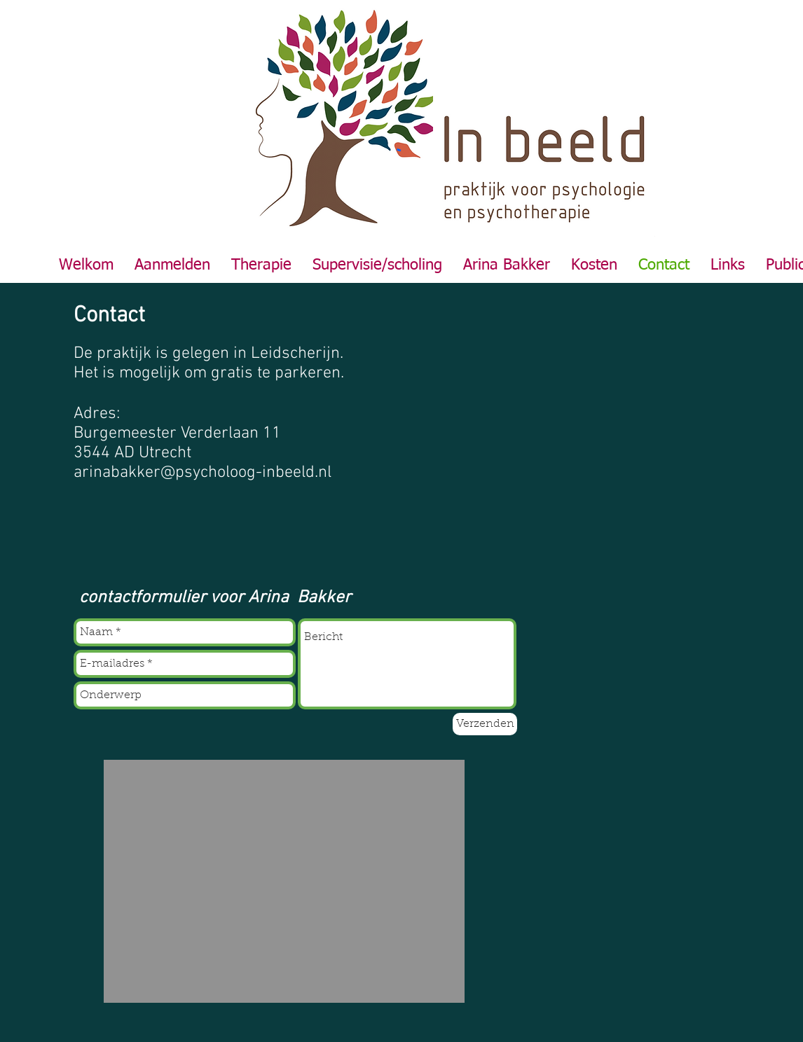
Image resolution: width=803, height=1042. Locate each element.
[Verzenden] (485, 724)
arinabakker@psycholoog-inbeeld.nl (202, 472)
